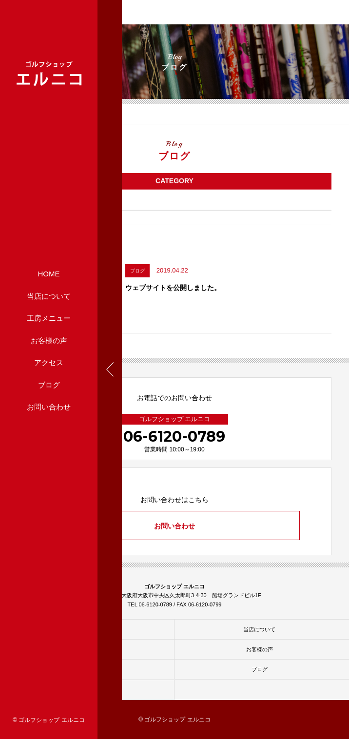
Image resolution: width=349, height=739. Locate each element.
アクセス (48, 362)
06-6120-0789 (174, 437)
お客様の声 (49, 340)
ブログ (49, 384)
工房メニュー (49, 318)
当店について (49, 296)
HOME (49, 274)
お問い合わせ (49, 407)
